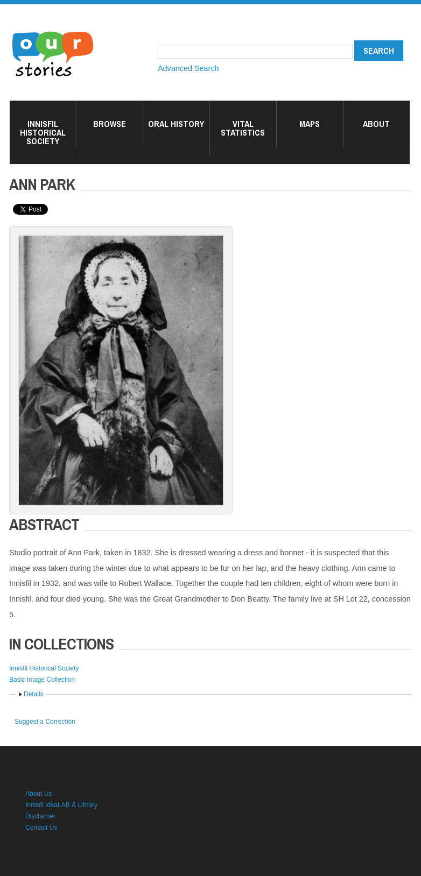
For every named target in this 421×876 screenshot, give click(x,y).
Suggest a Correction (45, 721)
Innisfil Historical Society (43, 132)
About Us (38, 793)
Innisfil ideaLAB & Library (61, 805)
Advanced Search (188, 68)
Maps (309, 124)
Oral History (176, 124)
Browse (109, 124)
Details (34, 694)
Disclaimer (40, 816)
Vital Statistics (243, 128)
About (376, 124)
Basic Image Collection (42, 679)
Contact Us (41, 827)
